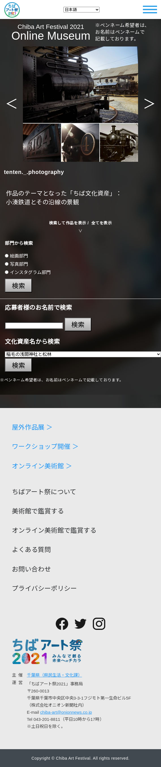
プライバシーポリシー (44, 588)
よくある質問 (31, 550)
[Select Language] (81, 9)
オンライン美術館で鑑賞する (54, 530)
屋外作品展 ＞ (32, 427)
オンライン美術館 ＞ (42, 466)
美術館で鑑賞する (38, 511)
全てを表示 (101, 223)
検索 (18, 286)
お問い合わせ (31, 569)
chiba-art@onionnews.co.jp (66, 712)
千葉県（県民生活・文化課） (54, 675)
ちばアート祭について (44, 492)
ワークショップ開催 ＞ (45, 446)
